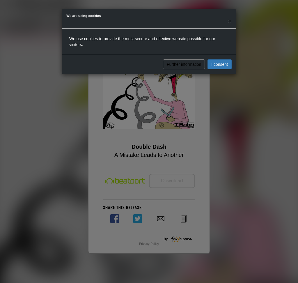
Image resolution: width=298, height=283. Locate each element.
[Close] (230, 21)
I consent (219, 64)
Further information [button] (184, 64)
